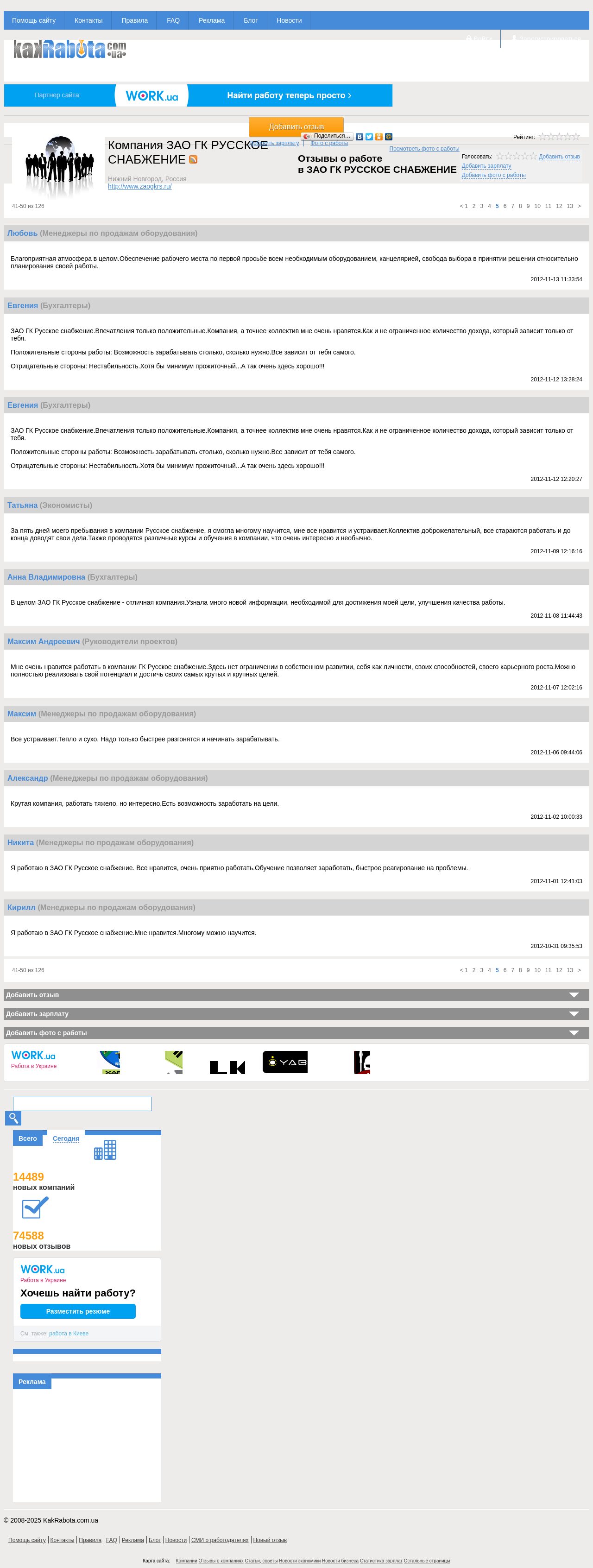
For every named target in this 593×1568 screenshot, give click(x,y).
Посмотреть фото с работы (425, 148)
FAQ (173, 20)
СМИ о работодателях (219, 1540)
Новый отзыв (270, 1540)
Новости (289, 20)
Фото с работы (329, 143)
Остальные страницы (427, 1560)
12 (559, 206)
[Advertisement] (87, 1447)
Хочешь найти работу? (78, 1293)
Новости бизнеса (340, 1560)
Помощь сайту (34, 20)
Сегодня (66, 1138)
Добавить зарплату (274, 143)
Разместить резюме (78, 1311)
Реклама (212, 20)
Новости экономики (300, 1560)
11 (548, 206)
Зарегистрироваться (550, 39)
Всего (28, 1138)
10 (537, 206)
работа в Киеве (68, 1333)
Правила (134, 20)
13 (570, 206)
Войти (483, 39)
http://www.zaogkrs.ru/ (140, 186)
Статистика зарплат (381, 1560)
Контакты (88, 20)
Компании (186, 1560)
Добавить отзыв (559, 156)
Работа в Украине (34, 1066)
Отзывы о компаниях (221, 1560)
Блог (251, 20)
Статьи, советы (261, 1560)
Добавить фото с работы (494, 175)
